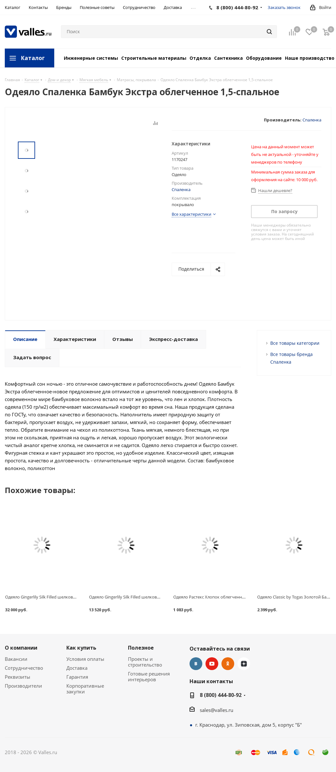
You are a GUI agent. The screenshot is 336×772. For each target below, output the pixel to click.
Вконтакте (196, 663)
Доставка (76, 668)
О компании (21, 647)
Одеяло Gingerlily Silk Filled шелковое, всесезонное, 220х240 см (66, 597)
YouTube (211, 663)
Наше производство (309, 58)
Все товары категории (294, 343)
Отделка (200, 58)
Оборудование (264, 58)
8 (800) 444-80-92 (221, 695)
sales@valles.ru (216, 710)
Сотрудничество (24, 668)
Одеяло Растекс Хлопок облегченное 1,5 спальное (223, 597)
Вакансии (16, 659)
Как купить (81, 647)
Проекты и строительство (145, 662)
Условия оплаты (85, 659)
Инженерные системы (91, 58)
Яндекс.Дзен (243, 663)
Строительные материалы (153, 58)
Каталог (33, 58)
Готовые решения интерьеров (149, 676)
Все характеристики (191, 214)
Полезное (141, 647)
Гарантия (77, 677)
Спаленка (311, 120)
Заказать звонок (284, 7)
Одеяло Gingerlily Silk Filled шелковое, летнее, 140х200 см (144, 597)
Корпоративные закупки (85, 689)
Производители (23, 686)
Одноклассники (227, 663)
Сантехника (228, 58)
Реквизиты (17, 677)
